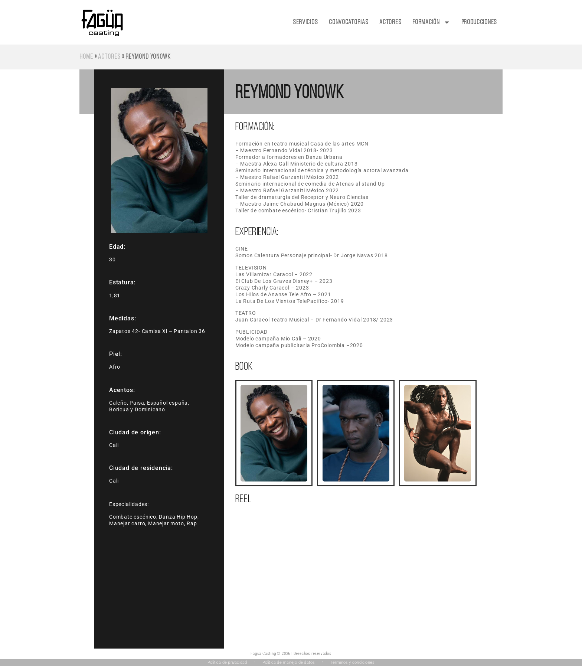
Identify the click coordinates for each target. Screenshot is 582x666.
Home (86, 57)
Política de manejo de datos (288, 662)
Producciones (479, 22)
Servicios (305, 22)
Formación (431, 22)
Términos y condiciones (352, 662)
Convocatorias (348, 22)
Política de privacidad (227, 662)
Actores (390, 22)
